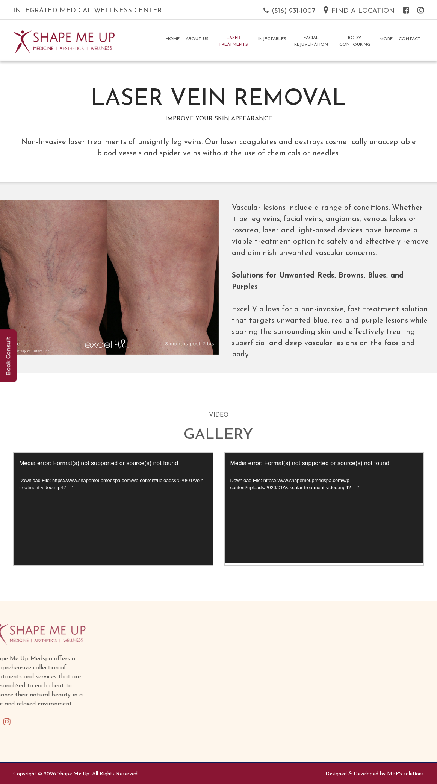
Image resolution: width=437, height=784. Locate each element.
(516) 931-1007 (289, 11)
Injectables (272, 39)
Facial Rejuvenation (311, 41)
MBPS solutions (405, 774)
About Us (197, 39)
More (386, 39)
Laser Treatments (233, 41)
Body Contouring (354, 41)
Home (173, 39)
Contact (410, 39)
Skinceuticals (238, 739)
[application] (113, 509)
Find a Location (359, 11)
